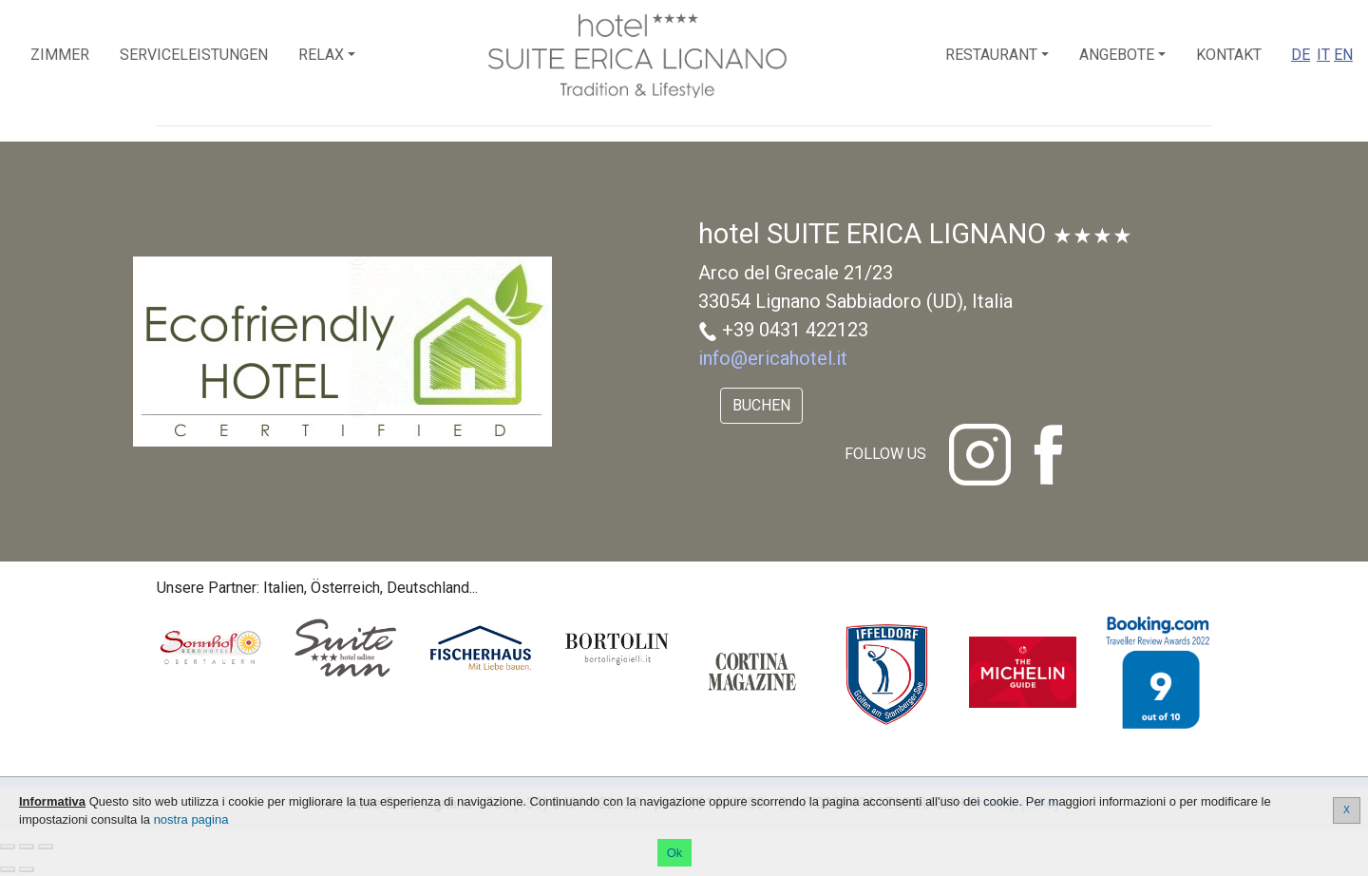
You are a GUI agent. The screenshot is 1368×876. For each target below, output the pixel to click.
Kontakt (1229, 55)
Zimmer (59, 55)
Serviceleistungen (194, 55)
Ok (675, 853)
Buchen (761, 405)
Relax (321, 55)
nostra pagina (191, 819)
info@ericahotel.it (772, 358)
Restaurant (991, 55)
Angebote (1116, 55)
